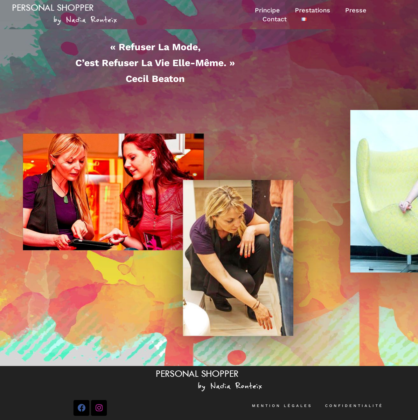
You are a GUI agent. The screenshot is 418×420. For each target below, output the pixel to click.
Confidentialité (354, 405)
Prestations (312, 10)
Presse (355, 10)
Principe (267, 10)
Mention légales (282, 405)
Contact (274, 19)
